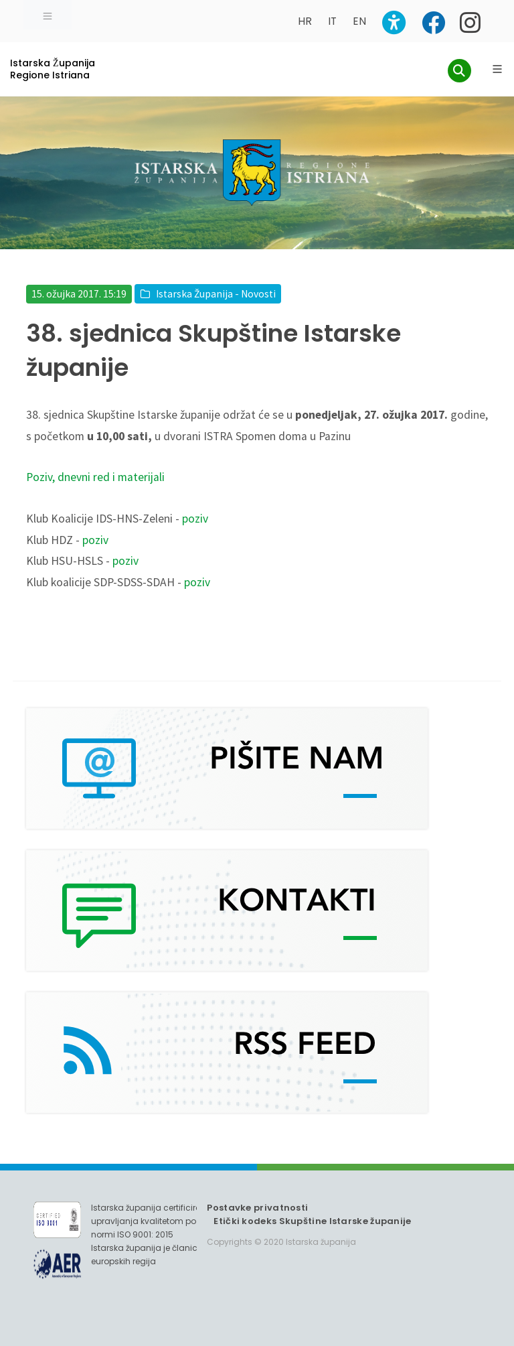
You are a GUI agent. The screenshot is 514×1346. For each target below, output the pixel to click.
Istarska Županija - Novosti (216, 293)
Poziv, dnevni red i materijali (95, 477)
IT (332, 21)
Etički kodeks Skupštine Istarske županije (312, 1221)
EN (359, 21)
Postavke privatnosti (257, 1207)
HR (305, 21)
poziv (195, 518)
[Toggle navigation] (47, 14)
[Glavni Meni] (497, 69)
